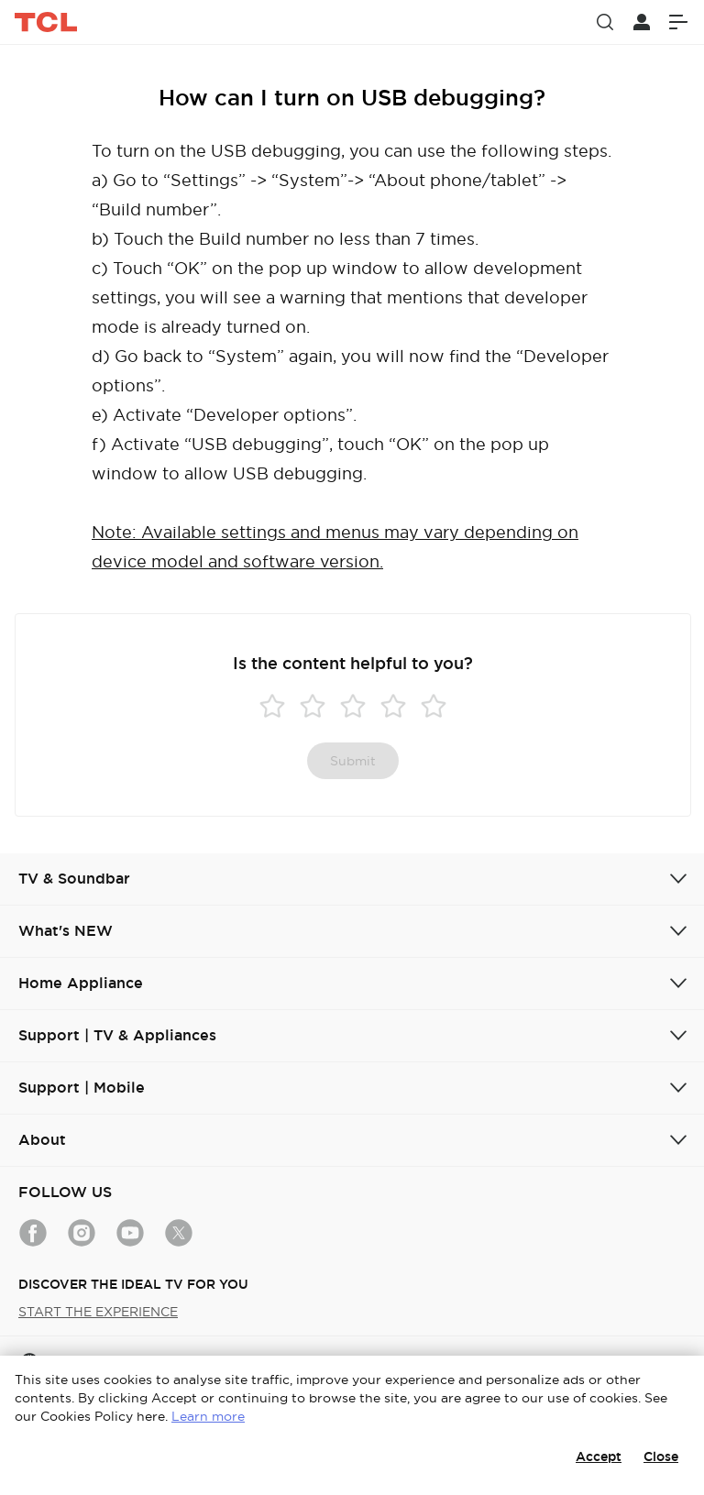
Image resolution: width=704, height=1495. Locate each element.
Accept (599, 1456)
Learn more (208, 1416)
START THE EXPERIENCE (98, 1311)
